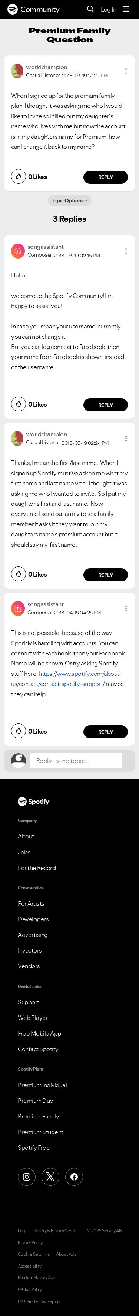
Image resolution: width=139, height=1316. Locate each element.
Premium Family (38, 1116)
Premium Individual (42, 1085)
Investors (30, 950)
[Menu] (126, 9)
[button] (126, 71)
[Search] (90, 9)
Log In (108, 9)
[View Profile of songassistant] (45, 247)
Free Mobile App (39, 1033)
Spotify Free (34, 1147)
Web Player (33, 1018)
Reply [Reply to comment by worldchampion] (105, 177)
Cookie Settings (34, 1254)
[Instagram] (27, 1177)
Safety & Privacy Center (56, 1231)
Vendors (29, 966)
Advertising (33, 935)
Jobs (24, 852)
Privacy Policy (30, 1243)
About (26, 836)
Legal (23, 1231)
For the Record (37, 868)
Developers (33, 919)
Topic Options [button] (68, 200)
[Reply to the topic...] (76, 760)
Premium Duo (35, 1101)
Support (28, 1002)
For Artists (31, 903)
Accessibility (30, 1266)
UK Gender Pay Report (39, 1301)
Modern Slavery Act (36, 1278)
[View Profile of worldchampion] (46, 67)
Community (33, 9)
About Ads (66, 1254)
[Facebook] (74, 1177)
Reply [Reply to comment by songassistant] (105, 405)
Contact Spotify (38, 1049)
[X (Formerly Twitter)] (50, 1177)
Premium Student (40, 1132)
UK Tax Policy (30, 1290)
